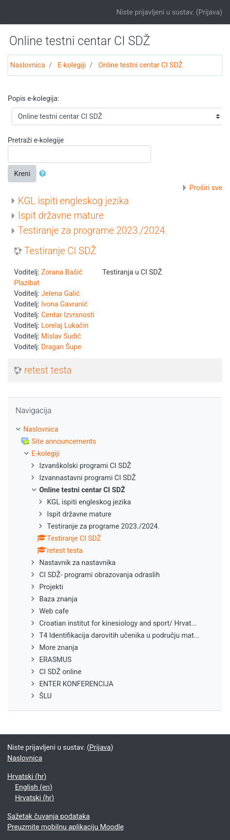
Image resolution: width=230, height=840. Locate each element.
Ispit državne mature (61, 215)
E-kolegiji (72, 65)
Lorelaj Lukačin (65, 325)
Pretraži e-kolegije (36, 140)
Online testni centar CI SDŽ (140, 65)
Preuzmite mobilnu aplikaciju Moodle (65, 827)
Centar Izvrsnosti (67, 314)
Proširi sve (205, 187)
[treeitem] (115, 429)
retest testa (48, 370)
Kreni (22, 173)
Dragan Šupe (61, 346)
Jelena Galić (60, 293)
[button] (44, 173)
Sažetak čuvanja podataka (48, 816)
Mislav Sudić (61, 336)
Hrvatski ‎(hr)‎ (26, 776)
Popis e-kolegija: (33, 98)
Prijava (209, 12)
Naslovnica (27, 65)
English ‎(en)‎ (33, 787)
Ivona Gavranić (64, 304)
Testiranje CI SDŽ (60, 251)
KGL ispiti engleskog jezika (73, 201)
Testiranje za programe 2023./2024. (93, 230)
